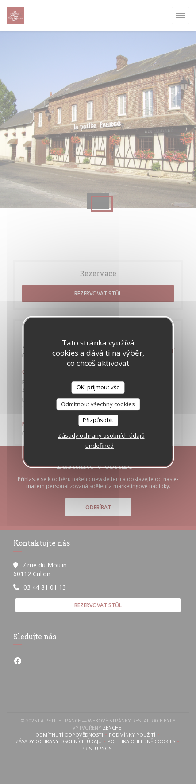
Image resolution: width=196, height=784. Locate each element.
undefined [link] (99, 446)
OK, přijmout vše (98, 387)
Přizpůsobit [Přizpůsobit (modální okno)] (98, 420)
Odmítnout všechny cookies (98, 404)
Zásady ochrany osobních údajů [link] (101, 435)
